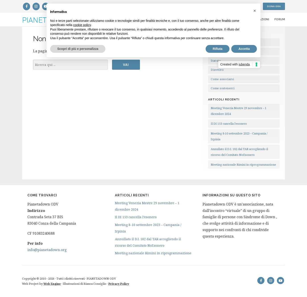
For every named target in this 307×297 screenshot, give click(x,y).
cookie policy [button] (82, 25)
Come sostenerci (222, 88)
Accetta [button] (244, 49)
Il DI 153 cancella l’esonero (229, 124)
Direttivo (217, 70)
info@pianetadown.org (47, 249)
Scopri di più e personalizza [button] (77, 49)
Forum (279, 19)
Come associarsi (222, 79)
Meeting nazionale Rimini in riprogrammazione (243, 165)
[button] (254, 10)
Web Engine (52, 284)
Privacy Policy (118, 284)
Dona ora (274, 6)
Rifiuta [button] (218, 49)
